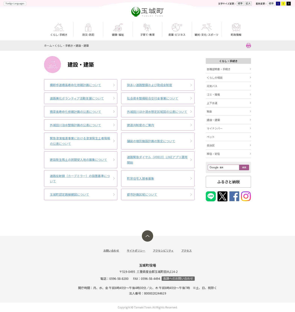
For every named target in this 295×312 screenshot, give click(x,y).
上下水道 (212, 103)
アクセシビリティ (163, 250)
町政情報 (236, 35)
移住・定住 (213, 154)
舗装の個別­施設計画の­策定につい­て (151, 141)
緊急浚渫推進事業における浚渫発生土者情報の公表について (80, 141)
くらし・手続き (64, 45)
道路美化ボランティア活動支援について (77, 98)
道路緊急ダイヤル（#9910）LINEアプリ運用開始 (157, 160)
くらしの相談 (215, 77)
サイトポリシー (136, 250)
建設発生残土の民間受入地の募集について (78, 159)
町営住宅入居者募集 (140, 178)
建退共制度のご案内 (140, 125)
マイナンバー (215, 128)
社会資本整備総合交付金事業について (152, 98)
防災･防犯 (88, 35)
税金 (209, 111)
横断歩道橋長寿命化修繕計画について (75, 85)
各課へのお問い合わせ (178, 278)
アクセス (186, 250)
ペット (211, 137)
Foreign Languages (15, 3)
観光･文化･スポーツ (206, 35)
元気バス (212, 86)
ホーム (48, 45)
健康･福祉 (118, 35)
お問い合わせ (111, 250)
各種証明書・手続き (218, 69)
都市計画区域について (142, 194)
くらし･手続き (58, 35)
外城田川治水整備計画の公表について (75, 125)
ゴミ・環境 (213, 94)
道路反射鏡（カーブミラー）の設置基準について (80, 178)
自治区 (211, 145)
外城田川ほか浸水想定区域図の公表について (157, 111)
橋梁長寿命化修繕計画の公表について (75, 111)
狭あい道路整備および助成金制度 (149, 85)
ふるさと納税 (228, 181)
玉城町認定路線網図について (69, 194)
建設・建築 (82, 45)
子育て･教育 (147, 35)
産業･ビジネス (177, 35)
